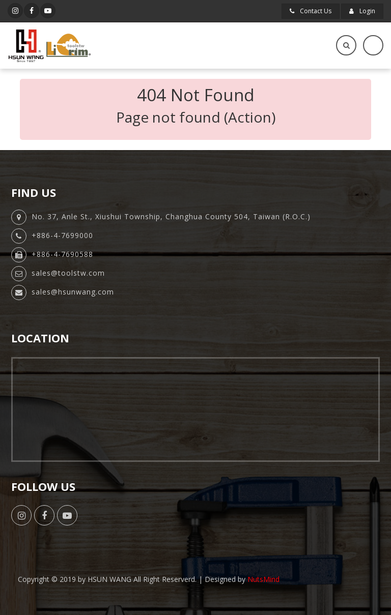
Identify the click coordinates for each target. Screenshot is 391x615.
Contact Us (310, 11)
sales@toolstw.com (68, 273)
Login (362, 11)
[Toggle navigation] (373, 45)
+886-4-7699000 (62, 235)
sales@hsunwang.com (73, 292)
